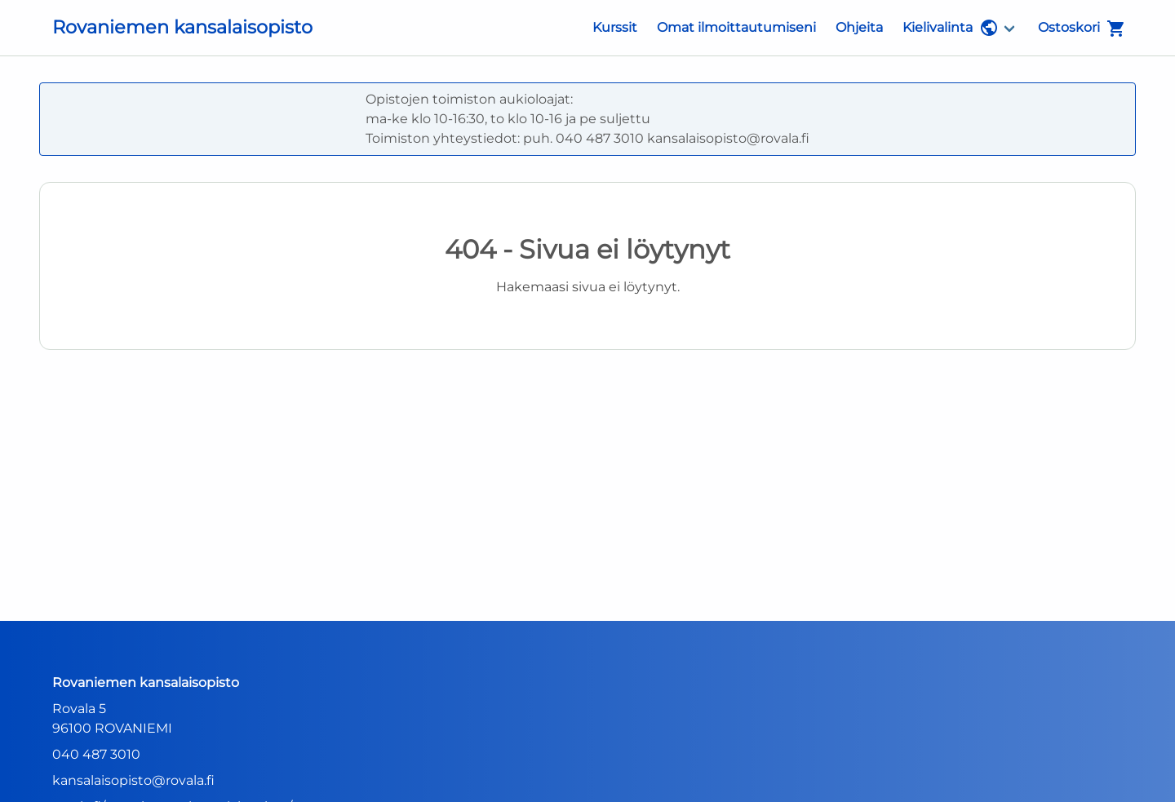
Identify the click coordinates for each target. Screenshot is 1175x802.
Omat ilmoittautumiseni (736, 27)
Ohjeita (859, 27)
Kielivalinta (950, 28)
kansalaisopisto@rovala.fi (133, 780)
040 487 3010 (96, 754)
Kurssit (614, 27)
